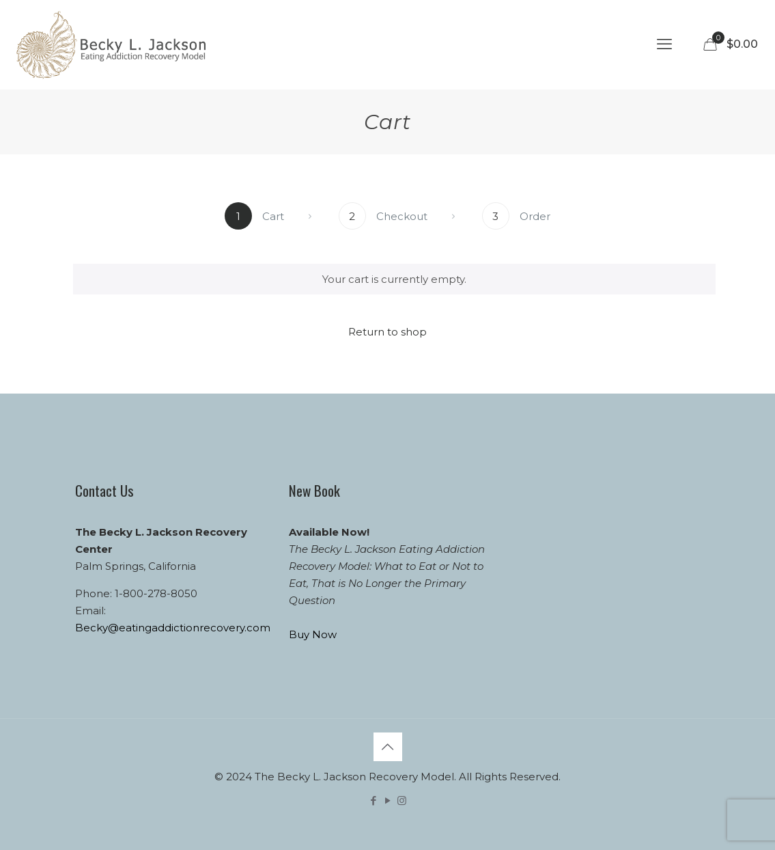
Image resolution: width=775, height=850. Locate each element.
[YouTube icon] (387, 800)
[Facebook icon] (373, 800)
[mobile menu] (664, 44)
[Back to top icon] (388, 746)
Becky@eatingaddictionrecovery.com (172, 627)
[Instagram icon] (402, 800)
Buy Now (313, 634)
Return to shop (387, 331)
